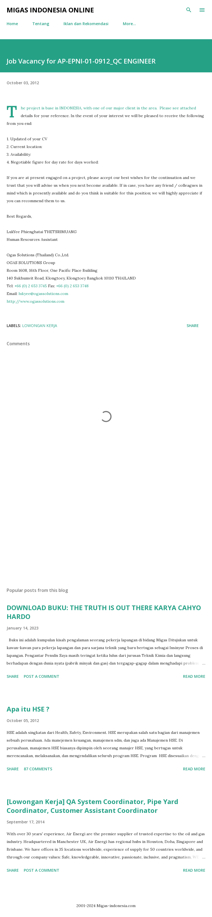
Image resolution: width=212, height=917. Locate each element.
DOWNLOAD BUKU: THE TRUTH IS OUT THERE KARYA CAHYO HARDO (104, 612)
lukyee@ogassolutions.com (43, 293)
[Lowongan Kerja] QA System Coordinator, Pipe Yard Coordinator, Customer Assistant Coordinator (92, 806)
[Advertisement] (106, 531)
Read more (194, 676)
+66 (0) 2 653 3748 (72, 285)
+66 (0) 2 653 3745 (30, 285)
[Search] (189, 10)
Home (12, 23)
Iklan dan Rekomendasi (85, 23)
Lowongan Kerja (39, 325)
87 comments (38, 768)
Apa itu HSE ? (28, 708)
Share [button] (193, 325)
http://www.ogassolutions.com (35, 301)
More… (129, 23)
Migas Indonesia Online (50, 9)
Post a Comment (41, 676)
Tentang (40, 23)
